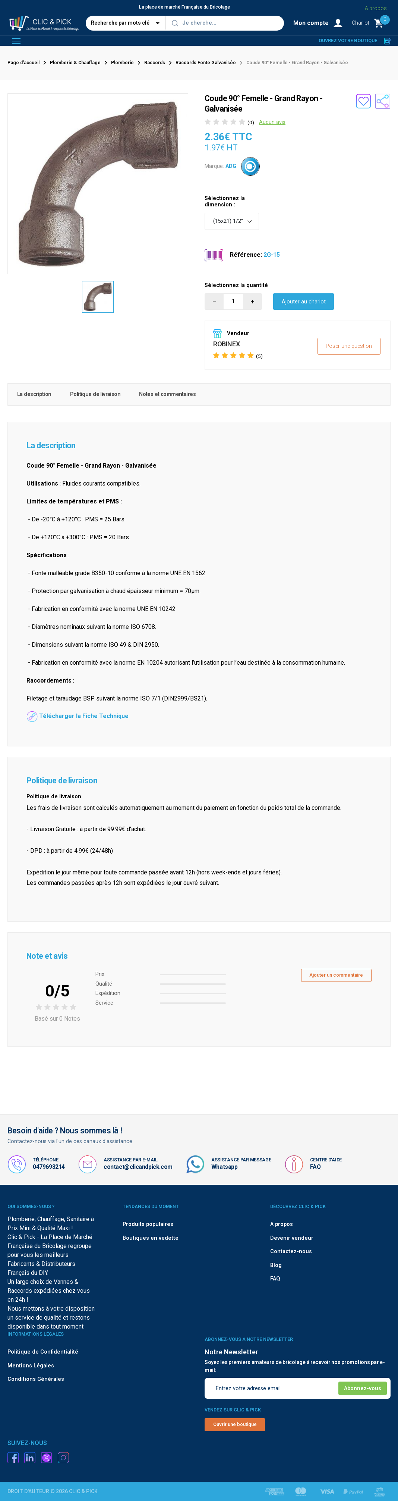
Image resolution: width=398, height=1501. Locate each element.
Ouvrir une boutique (235, 1424)
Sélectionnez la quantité (236, 285)
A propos (376, 8)
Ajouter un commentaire (336, 975)
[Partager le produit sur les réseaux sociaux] (383, 101)
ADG (230, 166)
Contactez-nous (291, 1251)
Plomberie (122, 62)
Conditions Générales (35, 1379)
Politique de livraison (95, 394)
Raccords (154, 62)
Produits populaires (148, 1224)
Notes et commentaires (167, 394)
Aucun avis (272, 122)
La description (34, 394)
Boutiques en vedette (151, 1238)
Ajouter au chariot (304, 302)
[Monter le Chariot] (371, 23)
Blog (276, 1265)
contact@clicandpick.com (138, 1166)
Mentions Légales (30, 1366)
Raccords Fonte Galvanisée (206, 62)
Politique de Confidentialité (42, 1352)
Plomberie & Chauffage (75, 62)
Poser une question (349, 346)
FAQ (315, 1166)
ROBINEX (226, 344)
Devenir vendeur (291, 1238)
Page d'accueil (23, 62)
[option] (98, 297)
